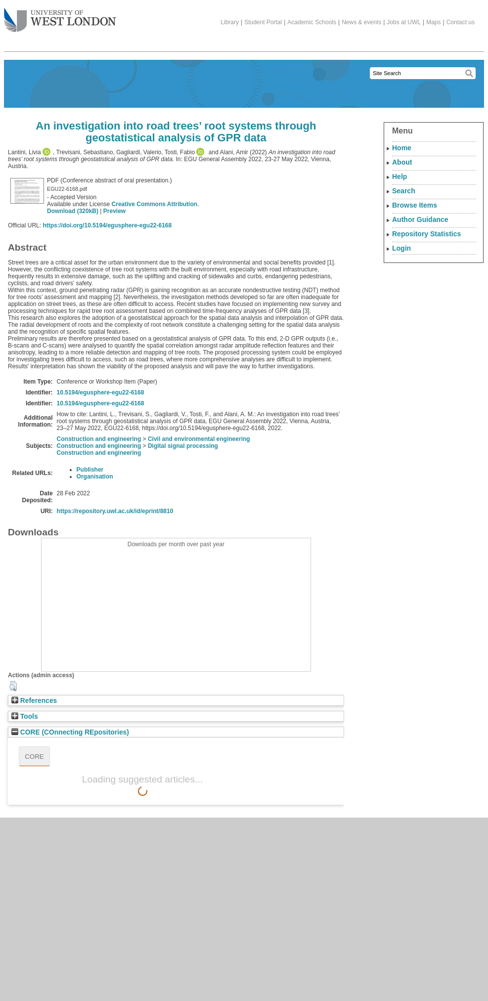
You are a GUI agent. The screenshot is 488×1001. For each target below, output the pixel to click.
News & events (361, 22)
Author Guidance (420, 219)
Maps (433, 22)
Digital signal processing (183, 445)
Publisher (90, 469)
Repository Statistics (426, 234)
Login (401, 248)
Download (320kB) (72, 211)
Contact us (460, 22)
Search (403, 191)
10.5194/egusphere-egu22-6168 (100, 392)
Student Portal (263, 22)
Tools (24, 716)
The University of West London (60, 16)
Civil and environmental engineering (199, 438)
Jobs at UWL (404, 22)
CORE (34, 756)
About (402, 162)
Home (401, 148)
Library (230, 22)
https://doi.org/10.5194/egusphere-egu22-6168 (107, 225)
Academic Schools (311, 22)
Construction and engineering (99, 438)
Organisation (95, 476)
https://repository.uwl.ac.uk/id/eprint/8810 (115, 511)
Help (399, 176)
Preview (114, 211)
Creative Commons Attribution (155, 204)
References (34, 700)
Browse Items (414, 205)
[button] (13, 686)
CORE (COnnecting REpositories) (70, 732)
